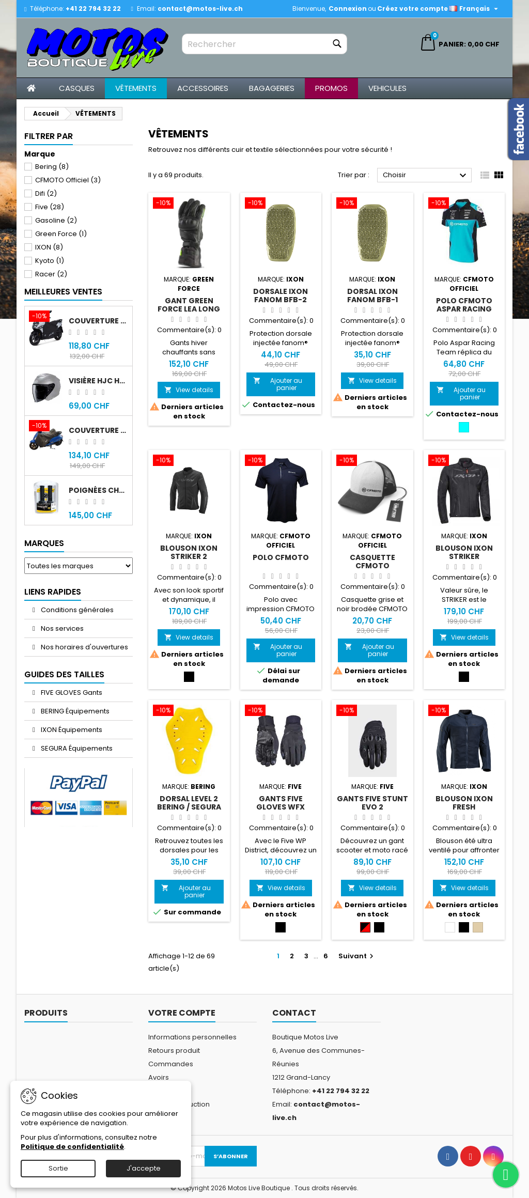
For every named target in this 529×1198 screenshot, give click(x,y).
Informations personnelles (192, 1037)
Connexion (348, 8)
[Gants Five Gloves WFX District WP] (281, 711)
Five (49, 207)
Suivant (357, 956)
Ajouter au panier (278, 384)
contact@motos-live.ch (200, 8)
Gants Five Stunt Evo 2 (372, 803)
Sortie (58, 1168)
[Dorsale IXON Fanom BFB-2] (281, 204)
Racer (51, 274)
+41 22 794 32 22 (93, 8)
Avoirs (158, 1077)
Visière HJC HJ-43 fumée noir (98, 381)
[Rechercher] (264, 44)
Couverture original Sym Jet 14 (98, 321)
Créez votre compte (412, 8)
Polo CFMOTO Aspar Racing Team (464, 308)
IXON (49, 247)
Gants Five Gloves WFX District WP (280, 807)
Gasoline (56, 220)
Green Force (61, 234)
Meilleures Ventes (63, 292)
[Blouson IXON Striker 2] (189, 461)
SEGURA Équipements (76, 748)
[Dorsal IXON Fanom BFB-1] (372, 204)
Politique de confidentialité (72, 1147)
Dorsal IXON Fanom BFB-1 (372, 295)
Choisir (426, 175)
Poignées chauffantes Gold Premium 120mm (98, 490)
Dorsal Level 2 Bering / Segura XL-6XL (189, 807)
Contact (294, 1013)
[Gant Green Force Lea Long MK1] (189, 204)
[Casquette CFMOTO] (372, 461)
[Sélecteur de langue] (475, 9)
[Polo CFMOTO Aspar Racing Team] (464, 204)
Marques (44, 543)
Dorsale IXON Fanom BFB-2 (280, 295)
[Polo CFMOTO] (281, 461)
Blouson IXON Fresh (464, 803)
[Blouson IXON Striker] (464, 461)
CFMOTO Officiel (68, 180)
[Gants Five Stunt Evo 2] (372, 711)
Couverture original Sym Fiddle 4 (98, 430)
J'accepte (144, 1168)
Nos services (61, 628)
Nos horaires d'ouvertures (83, 647)
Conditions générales (76, 610)
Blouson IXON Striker (464, 552)
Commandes (170, 1064)
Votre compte (181, 1013)
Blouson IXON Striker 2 (188, 552)
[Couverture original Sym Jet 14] (46, 317)
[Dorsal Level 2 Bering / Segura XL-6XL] (189, 711)
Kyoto (49, 261)
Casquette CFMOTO (372, 561)
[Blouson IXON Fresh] (464, 711)
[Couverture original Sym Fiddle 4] (46, 426)
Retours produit (174, 1050)
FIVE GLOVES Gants (70, 692)
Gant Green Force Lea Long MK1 (189, 308)
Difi (46, 193)
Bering (52, 167)
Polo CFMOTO (281, 557)
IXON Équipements (70, 730)
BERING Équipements (74, 711)
